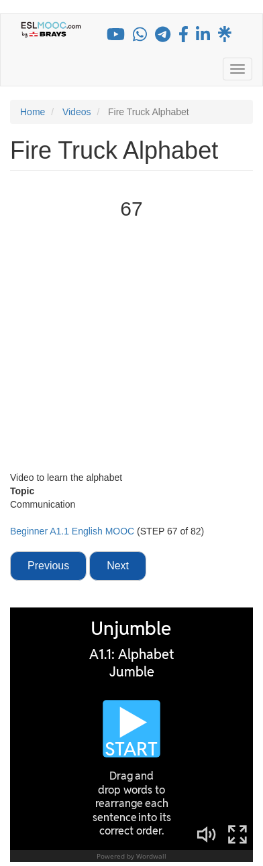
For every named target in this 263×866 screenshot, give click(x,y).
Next (118, 565)
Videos (76, 111)
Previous (48, 565)
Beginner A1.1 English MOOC (73, 531)
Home (32, 111)
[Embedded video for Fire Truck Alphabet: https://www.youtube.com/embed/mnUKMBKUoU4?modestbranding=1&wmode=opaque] (131, 346)
